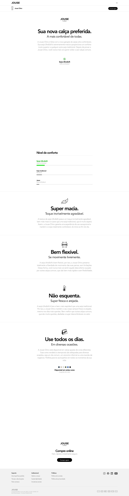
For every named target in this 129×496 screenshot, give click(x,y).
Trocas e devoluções (17, 479)
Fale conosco (15, 482)
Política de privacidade (58, 479)
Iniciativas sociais (36, 482)
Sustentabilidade (36, 479)
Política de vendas (56, 476)
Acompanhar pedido (17, 476)
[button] (65, 3)
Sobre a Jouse (35, 476)
